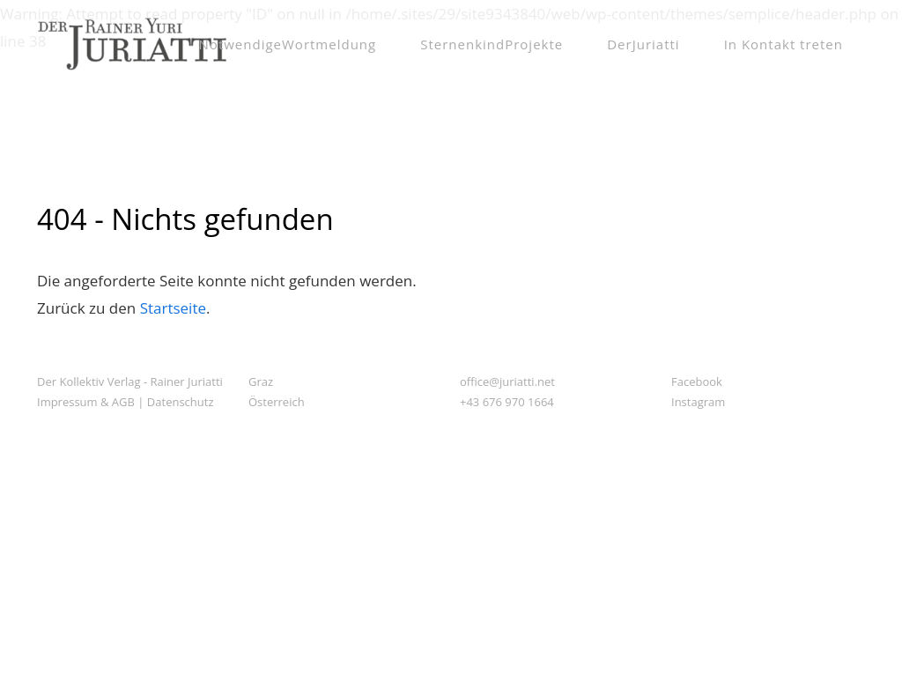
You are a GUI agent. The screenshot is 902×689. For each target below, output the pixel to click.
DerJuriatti (643, 44)
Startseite (173, 308)
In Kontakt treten (783, 44)
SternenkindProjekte (491, 44)
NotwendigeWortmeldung (288, 44)
